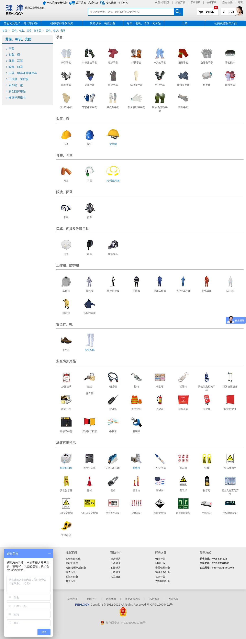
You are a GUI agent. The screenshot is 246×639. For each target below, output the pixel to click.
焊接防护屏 (230, 409)
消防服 (136, 290)
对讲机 (113, 409)
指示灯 (206, 490)
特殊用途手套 (89, 62)
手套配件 (230, 62)
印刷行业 (160, 563)
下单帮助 (115, 572)
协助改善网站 (132, 598)
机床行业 (160, 576)
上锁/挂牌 (66, 386)
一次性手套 (160, 62)
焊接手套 (136, 62)
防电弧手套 (183, 85)
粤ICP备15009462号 (160, 604)
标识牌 (183, 468)
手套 (11, 48)
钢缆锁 (113, 386)
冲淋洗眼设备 (230, 386)
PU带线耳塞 (113, 180)
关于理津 (72, 598)
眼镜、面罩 (16, 66)
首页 (4, 30)
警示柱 (136, 490)
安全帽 (113, 144)
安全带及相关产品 (206, 388)
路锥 (89, 490)
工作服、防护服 (19, 79)
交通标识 (136, 512)
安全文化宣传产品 (230, 492)
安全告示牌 (66, 490)
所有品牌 (196, 2)
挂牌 (206, 468)
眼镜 (66, 217)
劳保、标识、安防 (18, 39)
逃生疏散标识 (183, 512)
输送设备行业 (162, 572)
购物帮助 (115, 567)
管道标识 (66, 535)
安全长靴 (89, 349)
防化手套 (160, 85)
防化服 (66, 313)
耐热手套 (183, 107)
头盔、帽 (14, 54)
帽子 (89, 144)
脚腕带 (136, 431)
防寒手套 (89, 85)
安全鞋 (66, 349)
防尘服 (230, 290)
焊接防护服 (113, 290)
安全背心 (136, 409)
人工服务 (115, 576)
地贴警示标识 (230, 512)
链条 (113, 490)
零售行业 (71, 572)
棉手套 (206, 85)
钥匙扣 (183, 386)
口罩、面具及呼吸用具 (23, 73)
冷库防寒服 (89, 313)
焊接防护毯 (66, 431)
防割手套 (66, 85)
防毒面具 (113, 254)
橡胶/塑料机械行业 (76, 567)
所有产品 (180, 2)
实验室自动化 (73, 558)
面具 (89, 254)
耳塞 (66, 180)
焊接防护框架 (89, 431)
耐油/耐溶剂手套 (159, 109)
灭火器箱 (183, 409)
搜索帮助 (115, 558)
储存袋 (89, 393)
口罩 (66, 254)
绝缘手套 (113, 62)
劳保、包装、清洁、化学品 (26, 30)
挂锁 (89, 386)
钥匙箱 (160, 386)
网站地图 (111, 598)
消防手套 (183, 62)
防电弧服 (207, 290)
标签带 (136, 468)
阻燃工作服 (160, 290)
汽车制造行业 (162, 581)
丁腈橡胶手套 (89, 107)
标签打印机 (66, 468)
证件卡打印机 (113, 468)
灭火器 (160, 409)
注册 (230, 2)
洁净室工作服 (183, 290)
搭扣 (136, 386)
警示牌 (183, 490)
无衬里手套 (66, 107)
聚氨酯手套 (113, 107)
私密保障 (154, 598)
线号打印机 (89, 468)
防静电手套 (207, 62)
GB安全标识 (66, 512)
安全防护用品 (17, 91)
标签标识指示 (17, 97)
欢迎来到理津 (162, 2)
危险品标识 (160, 512)
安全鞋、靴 (16, 85)
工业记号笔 (160, 468)
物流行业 (160, 558)
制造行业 (71, 581)
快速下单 (211, 2)
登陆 (224, 2)
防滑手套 (230, 85)
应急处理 (66, 409)
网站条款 (173, 598)
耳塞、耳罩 (16, 60)
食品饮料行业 (162, 567)
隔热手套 (113, 85)
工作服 (66, 290)
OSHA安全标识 (89, 512)
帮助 (240, 2)
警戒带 (160, 490)
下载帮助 (115, 563)
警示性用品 (230, 468)
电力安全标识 (113, 512)
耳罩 (89, 180)
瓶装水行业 (72, 576)
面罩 (89, 217)
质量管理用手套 (136, 107)
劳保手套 (66, 62)
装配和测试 (72, 563)
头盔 (66, 144)
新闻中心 (92, 598)
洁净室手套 (136, 85)
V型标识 (206, 512)
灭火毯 (206, 409)
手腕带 (113, 431)
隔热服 (89, 290)
